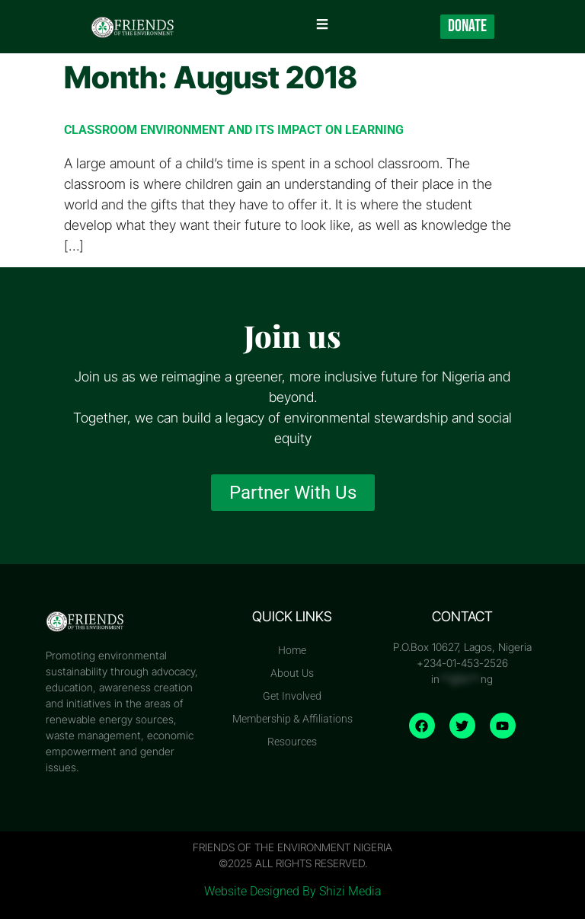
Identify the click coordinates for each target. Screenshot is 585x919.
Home (292, 650)
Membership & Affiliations (292, 719)
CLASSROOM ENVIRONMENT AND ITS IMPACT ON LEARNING (234, 130)
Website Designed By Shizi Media (293, 891)
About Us (292, 673)
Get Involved (292, 696)
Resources (292, 742)
